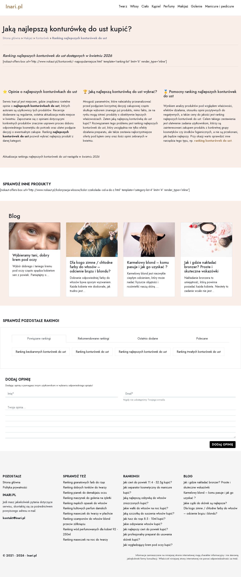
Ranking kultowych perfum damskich (85, 508)
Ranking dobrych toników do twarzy (85, 487)
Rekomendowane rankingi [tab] (93, 338)
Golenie (196, 6)
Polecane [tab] (202, 338)
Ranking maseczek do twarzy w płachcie (88, 513)
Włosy (134, 6)
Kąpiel (156, 6)
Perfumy (169, 6)
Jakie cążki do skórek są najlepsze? (205, 503)
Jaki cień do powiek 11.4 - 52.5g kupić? (147, 482)
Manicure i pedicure (219, 6)
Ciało (145, 6)
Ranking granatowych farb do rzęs (84, 482)
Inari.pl (14, 6)
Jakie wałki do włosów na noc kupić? (145, 508)
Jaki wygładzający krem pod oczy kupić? (148, 545)
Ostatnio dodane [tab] (148, 338)
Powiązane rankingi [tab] (39, 338)
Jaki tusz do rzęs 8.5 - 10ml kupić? (144, 519)
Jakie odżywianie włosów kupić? (142, 524)
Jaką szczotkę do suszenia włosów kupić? (148, 513)
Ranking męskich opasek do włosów (85, 503)
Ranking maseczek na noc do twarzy (85, 540)
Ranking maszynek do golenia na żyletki (87, 498)
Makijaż (183, 6)
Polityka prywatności (15, 487)
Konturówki (42, 38)
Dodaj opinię (222, 444)
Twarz (123, 6)
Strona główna (11, 38)
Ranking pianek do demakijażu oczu (85, 493)
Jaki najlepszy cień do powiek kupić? (145, 529)
